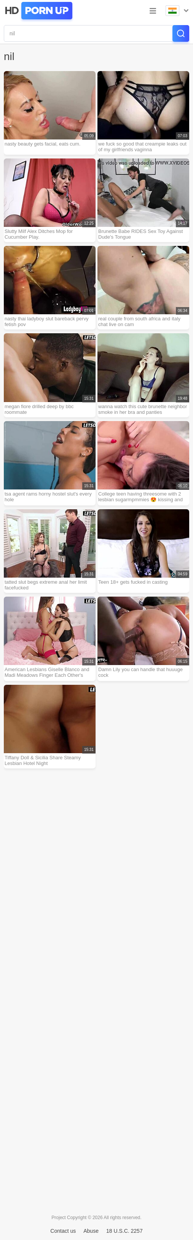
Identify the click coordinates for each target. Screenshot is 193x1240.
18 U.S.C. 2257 (124, 1231)
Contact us (63, 1231)
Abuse (91, 1231)
